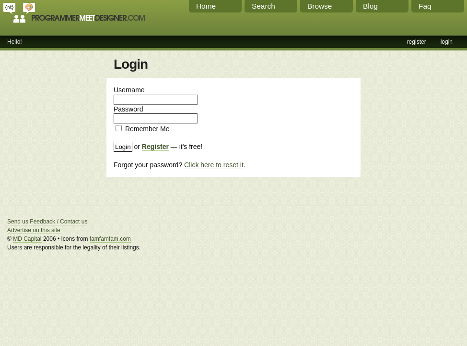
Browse (319, 6)
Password (128, 109)
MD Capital (27, 238)
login (447, 41)
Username (129, 90)
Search (263, 6)
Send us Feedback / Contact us (47, 221)
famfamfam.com (110, 238)
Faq (425, 6)
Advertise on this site (33, 230)
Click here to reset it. (214, 165)
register (416, 41)
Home (206, 6)
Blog (370, 6)
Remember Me (147, 129)
